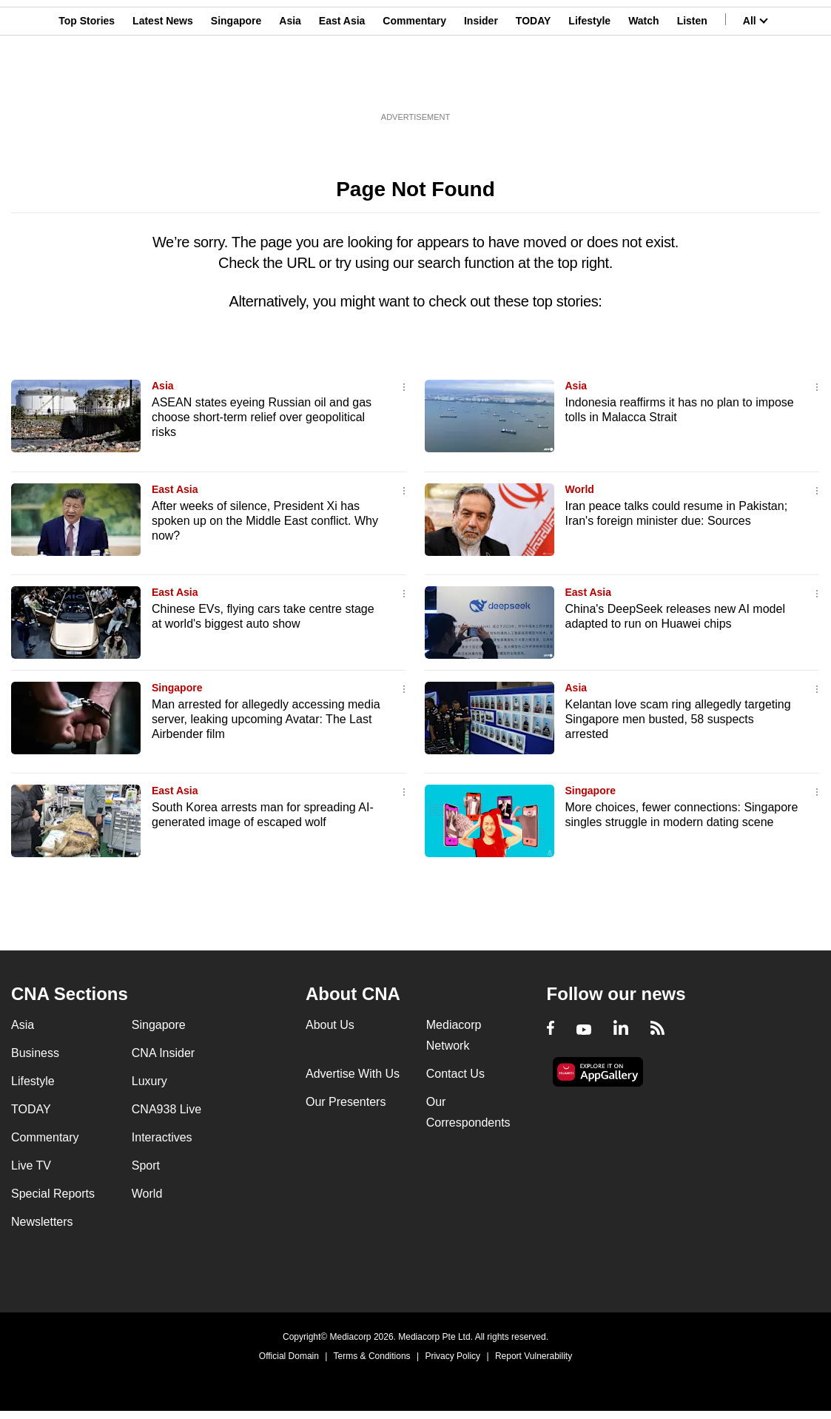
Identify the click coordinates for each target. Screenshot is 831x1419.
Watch (643, 84)
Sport (146, 1165)
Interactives (162, 1137)
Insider (481, 84)
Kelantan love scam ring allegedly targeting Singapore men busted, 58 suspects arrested (678, 719)
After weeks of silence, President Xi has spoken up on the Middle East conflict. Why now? (265, 521)
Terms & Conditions (372, 1356)
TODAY (533, 84)
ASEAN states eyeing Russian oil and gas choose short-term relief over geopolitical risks (261, 417)
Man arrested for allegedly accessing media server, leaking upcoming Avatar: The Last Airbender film (266, 719)
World (579, 489)
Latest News (162, 84)
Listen (692, 84)
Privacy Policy (452, 1356)
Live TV (31, 1165)
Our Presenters (346, 1102)
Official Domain (289, 1356)
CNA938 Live (166, 1109)
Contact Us (455, 1073)
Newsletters (42, 1221)
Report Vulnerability (533, 1356)
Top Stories (86, 84)
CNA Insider (163, 1053)
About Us (330, 1025)
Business (35, 1053)
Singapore (236, 84)
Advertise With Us (353, 1073)
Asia (290, 84)
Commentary (414, 84)
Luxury (149, 1081)
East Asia (342, 84)
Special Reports (53, 1193)
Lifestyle (589, 84)
